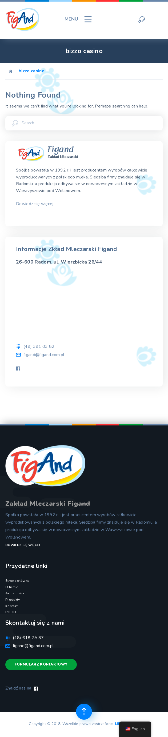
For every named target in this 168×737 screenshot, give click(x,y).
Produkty (12, 599)
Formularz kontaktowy (41, 664)
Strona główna (17, 580)
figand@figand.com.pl (43, 355)
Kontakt (11, 606)
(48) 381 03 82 (38, 346)
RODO (10, 612)
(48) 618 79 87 (28, 638)
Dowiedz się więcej (35, 204)
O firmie (11, 587)
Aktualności (14, 593)
